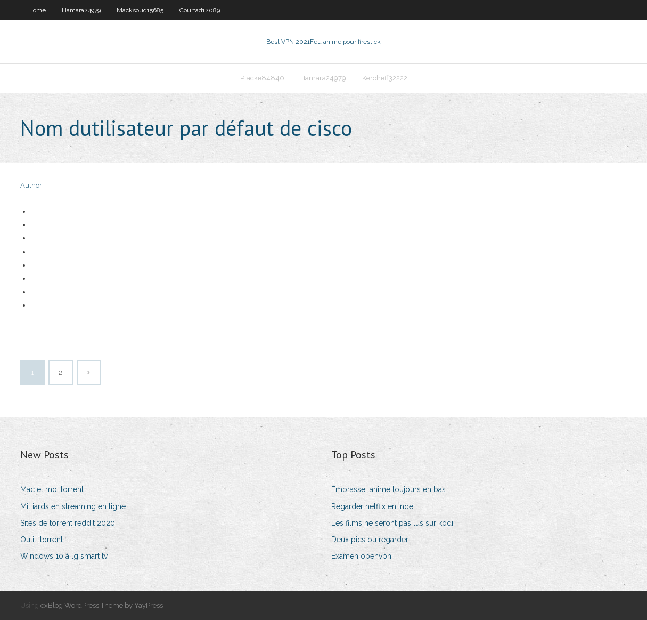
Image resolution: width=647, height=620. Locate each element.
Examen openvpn (361, 556)
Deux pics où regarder (369, 539)
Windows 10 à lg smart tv (64, 556)
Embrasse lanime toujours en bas (388, 489)
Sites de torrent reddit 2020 (67, 523)
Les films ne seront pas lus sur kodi (392, 523)
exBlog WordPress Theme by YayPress (101, 605)
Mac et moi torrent (52, 489)
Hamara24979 (81, 10)
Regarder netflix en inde (372, 506)
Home (37, 10)
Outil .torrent (41, 539)
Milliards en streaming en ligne (73, 506)
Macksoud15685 (140, 10)
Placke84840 (262, 78)
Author (31, 185)
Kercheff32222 (384, 78)
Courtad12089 (199, 10)
